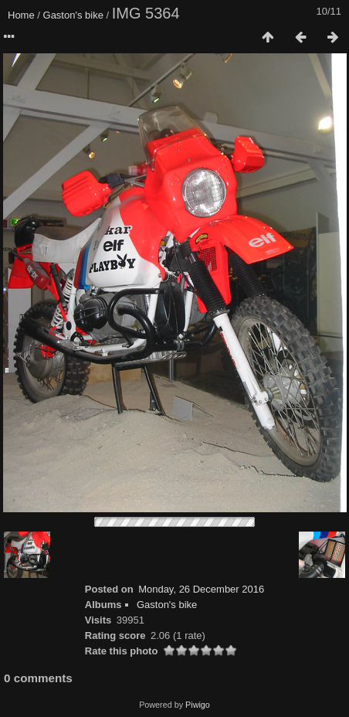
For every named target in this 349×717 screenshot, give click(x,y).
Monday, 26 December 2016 (201, 589)
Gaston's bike (73, 15)
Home (21, 15)
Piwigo (197, 704)
